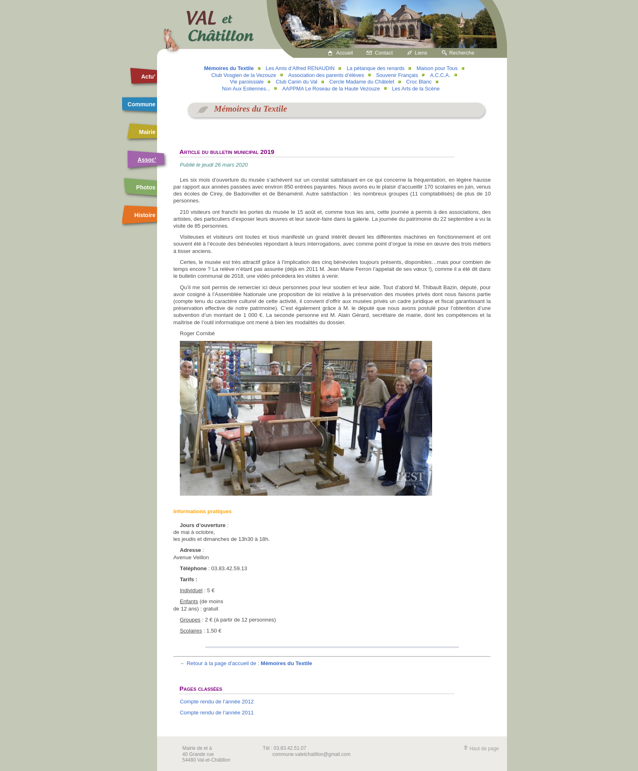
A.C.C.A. (440, 75)
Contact (384, 53)
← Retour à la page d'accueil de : (246, 663)
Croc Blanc (419, 82)
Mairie (147, 132)
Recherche (461, 53)
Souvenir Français (397, 75)
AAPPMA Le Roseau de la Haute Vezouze (331, 89)
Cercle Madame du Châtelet (361, 82)
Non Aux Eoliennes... (246, 89)
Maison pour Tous (437, 68)
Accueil (344, 53)
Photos (145, 187)
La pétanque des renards (375, 68)
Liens (421, 53)
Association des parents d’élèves (326, 75)
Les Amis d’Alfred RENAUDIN (300, 68)
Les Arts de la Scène (415, 89)
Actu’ (148, 76)
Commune (141, 104)
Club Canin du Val (296, 82)
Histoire (144, 215)
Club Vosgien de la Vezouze (243, 75)
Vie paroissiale (247, 82)
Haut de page (481, 748)
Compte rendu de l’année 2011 (217, 712)
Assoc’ (147, 159)
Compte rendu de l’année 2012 (217, 702)
